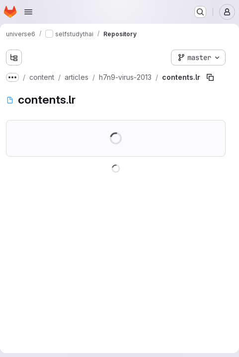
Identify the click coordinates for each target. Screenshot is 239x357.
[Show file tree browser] (14, 57)
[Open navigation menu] (28, 12)
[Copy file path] (210, 77)
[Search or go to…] (200, 12)
